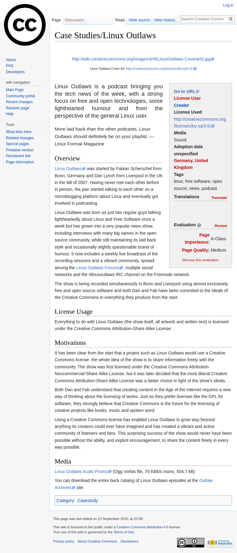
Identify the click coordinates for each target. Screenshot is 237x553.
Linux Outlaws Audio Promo (81, 471)
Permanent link (18, 156)
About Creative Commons (97, 541)
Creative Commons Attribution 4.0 (142, 527)
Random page (17, 108)
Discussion (74, 20)
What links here (18, 132)
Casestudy (87, 500)
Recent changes (19, 102)
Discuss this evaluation (200, 260)
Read (120, 20)
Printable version (19, 150)
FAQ (9, 66)
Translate (219, 197)
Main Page (14, 90)
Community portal (20, 96)
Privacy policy (63, 541)
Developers (15, 72)
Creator (181, 105)
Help (10, 114)
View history (164, 20)
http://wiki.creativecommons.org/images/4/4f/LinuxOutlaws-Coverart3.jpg (141, 59)
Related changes (20, 138)
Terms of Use (124, 532)
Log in (228, 5)
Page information (20, 162)
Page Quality (195, 250)
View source (139, 20)
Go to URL (184, 91)
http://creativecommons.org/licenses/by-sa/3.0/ (159, 68)
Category (65, 500)
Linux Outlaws (68, 168)
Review (221, 226)
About (10, 60)
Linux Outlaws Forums (97, 267)
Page (56, 20)
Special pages (17, 144)
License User (187, 98)
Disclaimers (130, 541)
